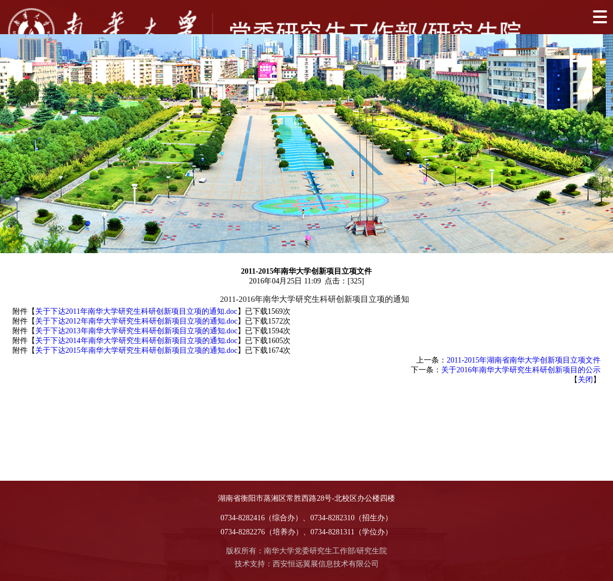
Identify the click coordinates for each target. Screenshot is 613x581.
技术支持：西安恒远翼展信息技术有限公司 (307, 564)
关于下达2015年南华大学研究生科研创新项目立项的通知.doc (136, 350)
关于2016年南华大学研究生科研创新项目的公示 (521, 370)
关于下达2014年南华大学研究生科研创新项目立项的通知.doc (136, 341)
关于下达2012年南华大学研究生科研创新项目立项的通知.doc (136, 321)
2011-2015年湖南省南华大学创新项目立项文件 (524, 360)
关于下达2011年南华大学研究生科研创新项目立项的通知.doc (136, 311)
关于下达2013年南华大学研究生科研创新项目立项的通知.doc (136, 331)
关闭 (585, 380)
